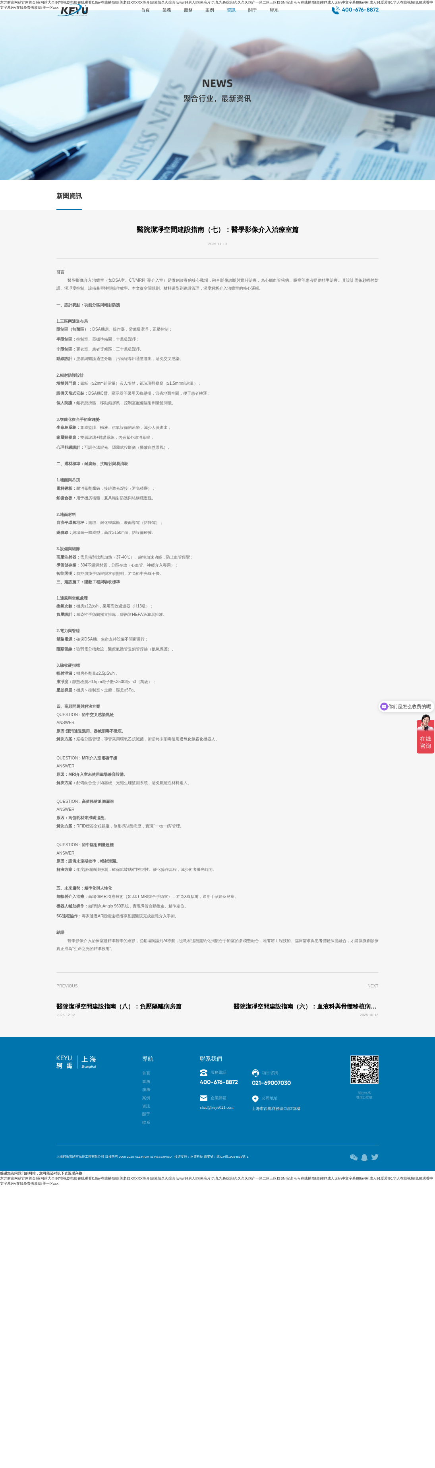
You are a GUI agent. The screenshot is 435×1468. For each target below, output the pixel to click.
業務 (153, 13)
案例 (209, 13)
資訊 (238, 13)
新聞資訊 (69, 198)
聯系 (295, 13)
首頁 (124, 13)
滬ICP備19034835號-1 (279, 1433)
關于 (266, 13)
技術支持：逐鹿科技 (224, 1433)
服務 (181, 13)
